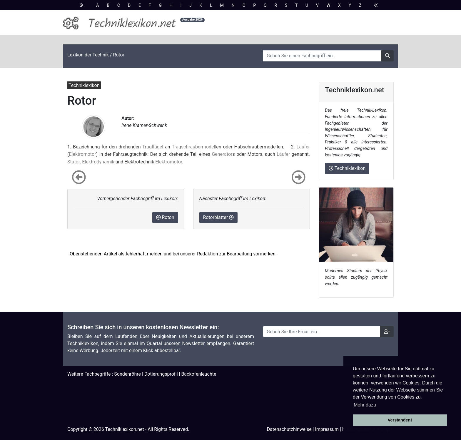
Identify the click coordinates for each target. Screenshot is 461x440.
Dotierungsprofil (161, 374)
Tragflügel (152, 147)
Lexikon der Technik (88, 55)
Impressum (327, 429)
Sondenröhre (127, 374)
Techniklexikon (347, 168)
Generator (222, 154)
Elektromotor (82, 154)
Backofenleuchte (198, 374)
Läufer (303, 147)
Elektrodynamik (98, 162)
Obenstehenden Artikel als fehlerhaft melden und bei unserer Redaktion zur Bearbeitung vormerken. (173, 254)
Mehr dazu (365, 404)
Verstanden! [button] (400, 420)
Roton (165, 217)
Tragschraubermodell (194, 147)
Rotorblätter (218, 217)
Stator (73, 162)
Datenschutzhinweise (289, 429)
